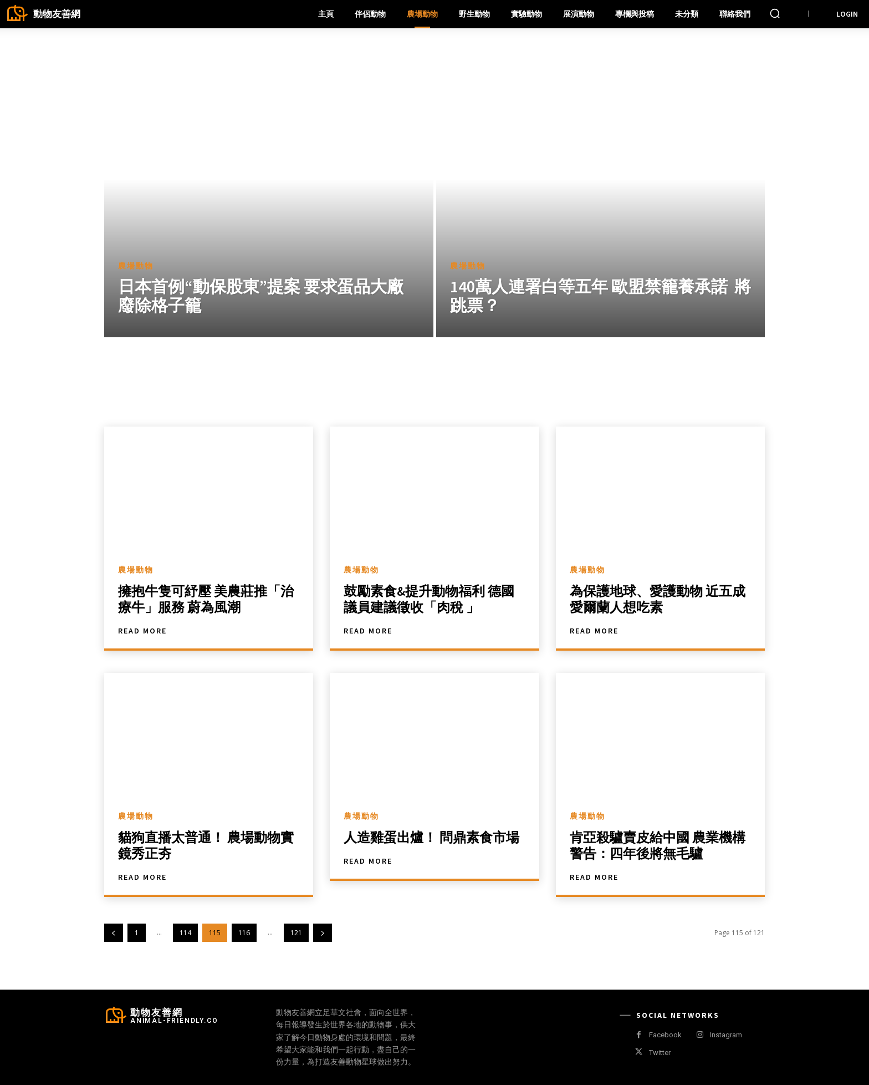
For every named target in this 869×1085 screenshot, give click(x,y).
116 (244, 932)
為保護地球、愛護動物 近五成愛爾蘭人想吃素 (657, 599)
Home (125, 45)
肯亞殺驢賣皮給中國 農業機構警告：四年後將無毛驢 (657, 845)
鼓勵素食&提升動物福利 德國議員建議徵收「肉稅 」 (429, 599)
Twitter (660, 1052)
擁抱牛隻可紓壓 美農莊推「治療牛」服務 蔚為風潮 (206, 599)
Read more (142, 631)
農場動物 (136, 266)
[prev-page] (113, 933)
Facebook (665, 1035)
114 (185, 932)
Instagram (726, 1035)
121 (296, 932)
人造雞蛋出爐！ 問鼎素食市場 (431, 837)
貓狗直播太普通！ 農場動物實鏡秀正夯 (206, 845)
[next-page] (322, 933)
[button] (774, 13)
